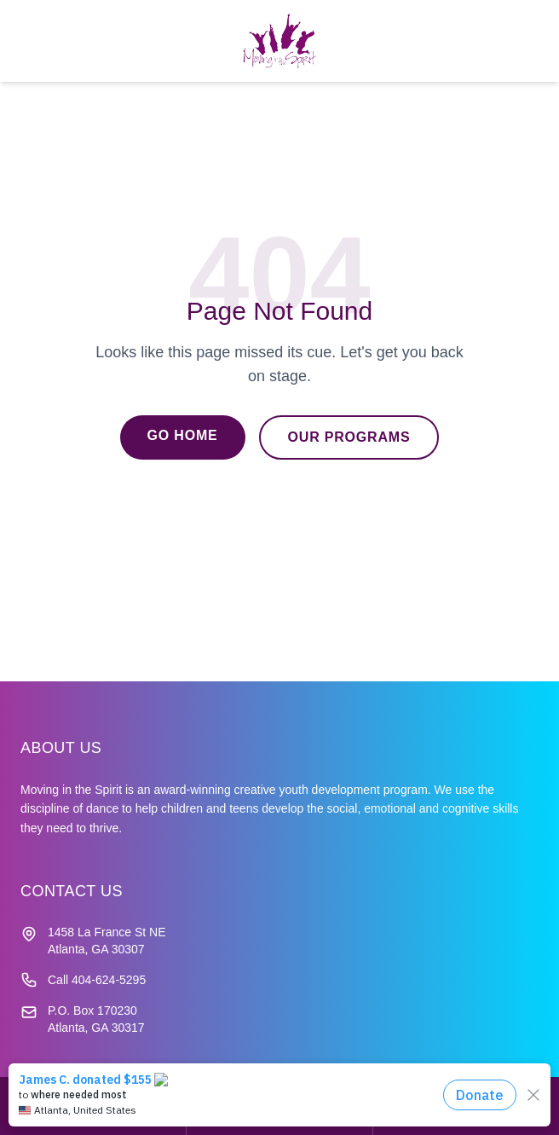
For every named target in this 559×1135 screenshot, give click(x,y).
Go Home (182, 435)
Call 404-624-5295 (97, 980)
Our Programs (349, 437)
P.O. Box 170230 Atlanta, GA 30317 (96, 1019)
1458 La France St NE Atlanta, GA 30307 (107, 940)
